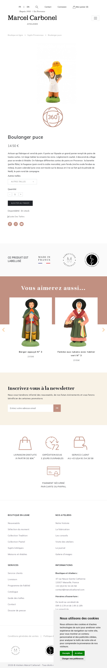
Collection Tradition (18, 535)
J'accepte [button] (66, 653)
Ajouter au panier (20, 203)
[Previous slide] (4, 330)
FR (20, 7)
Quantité (12, 189)
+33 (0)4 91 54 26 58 (82, 458)
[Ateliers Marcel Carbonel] (32, 17)
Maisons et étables (17, 554)
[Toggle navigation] (95, 18)
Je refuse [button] (79, 653)
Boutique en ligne (15, 35)
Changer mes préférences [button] (72, 659)
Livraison (12, 579)
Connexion (62, 7)
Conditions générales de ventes (23, 636)
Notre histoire (62, 523)
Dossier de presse (17, 610)
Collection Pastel (16, 541)
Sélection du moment (18, 529)
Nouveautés (14, 523)
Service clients (15, 573)
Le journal (60, 548)
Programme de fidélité (19, 585)
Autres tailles (14, 175)
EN (28, 7)
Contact (48, 7)
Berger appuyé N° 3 (30, 352)
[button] (35, 7)
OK (57, 408)
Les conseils (61, 535)
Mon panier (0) (80, 7)
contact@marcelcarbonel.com (69, 589)
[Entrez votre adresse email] (31, 408)
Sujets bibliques (16, 548)
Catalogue (13, 591)
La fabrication (62, 529)
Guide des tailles (17, 216)
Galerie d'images (63, 554)
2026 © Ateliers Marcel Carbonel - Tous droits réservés (34, 665)
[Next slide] (103, 330)
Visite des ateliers (64, 541)
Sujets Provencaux (35, 35)
